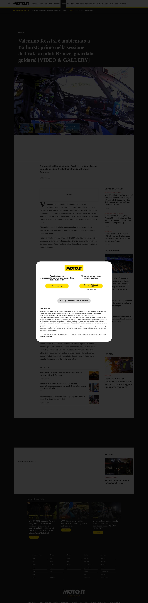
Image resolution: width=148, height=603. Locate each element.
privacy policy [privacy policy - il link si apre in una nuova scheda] (95, 311)
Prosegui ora (57, 286)
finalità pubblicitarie (92, 321)
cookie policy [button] (91, 315)
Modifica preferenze (46, 336)
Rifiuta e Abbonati (91, 286)
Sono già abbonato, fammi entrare (74, 301)
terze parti (69, 317)
